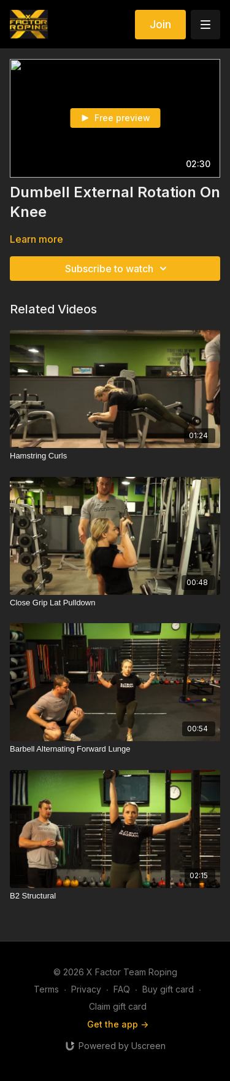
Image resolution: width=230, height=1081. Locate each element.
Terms (46, 989)
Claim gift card (118, 1006)
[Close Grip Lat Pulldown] (115, 603)
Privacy (86, 989)
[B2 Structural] (115, 896)
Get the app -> (117, 1024)
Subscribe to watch (118, 268)
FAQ (121, 989)
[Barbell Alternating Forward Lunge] (115, 749)
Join (160, 24)
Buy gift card (168, 989)
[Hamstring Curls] (115, 456)
